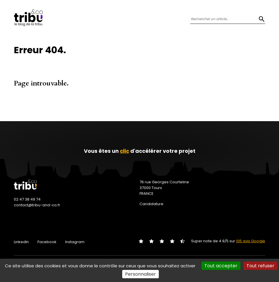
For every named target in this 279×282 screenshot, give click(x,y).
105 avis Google (250, 241)
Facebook (46, 242)
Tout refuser (260, 265)
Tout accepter (220, 265)
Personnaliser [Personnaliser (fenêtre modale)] (140, 274)
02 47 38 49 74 (27, 199)
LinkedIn (21, 242)
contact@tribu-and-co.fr (37, 205)
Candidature (151, 204)
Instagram (74, 242)
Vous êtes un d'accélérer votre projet (139, 151)
